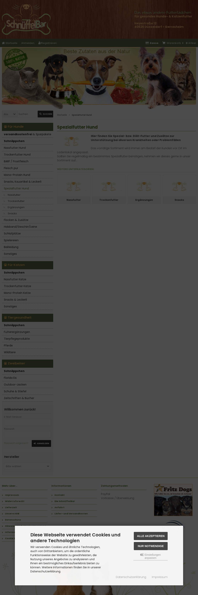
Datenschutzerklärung (131, 577)
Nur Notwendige (151, 546)
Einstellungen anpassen (150, 556)
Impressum (160, 577)
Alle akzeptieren (151, 536)
